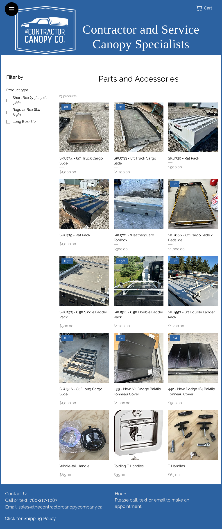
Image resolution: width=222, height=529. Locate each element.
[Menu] (11, 9)
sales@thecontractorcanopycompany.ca (60, 507)
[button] (208, 8)
